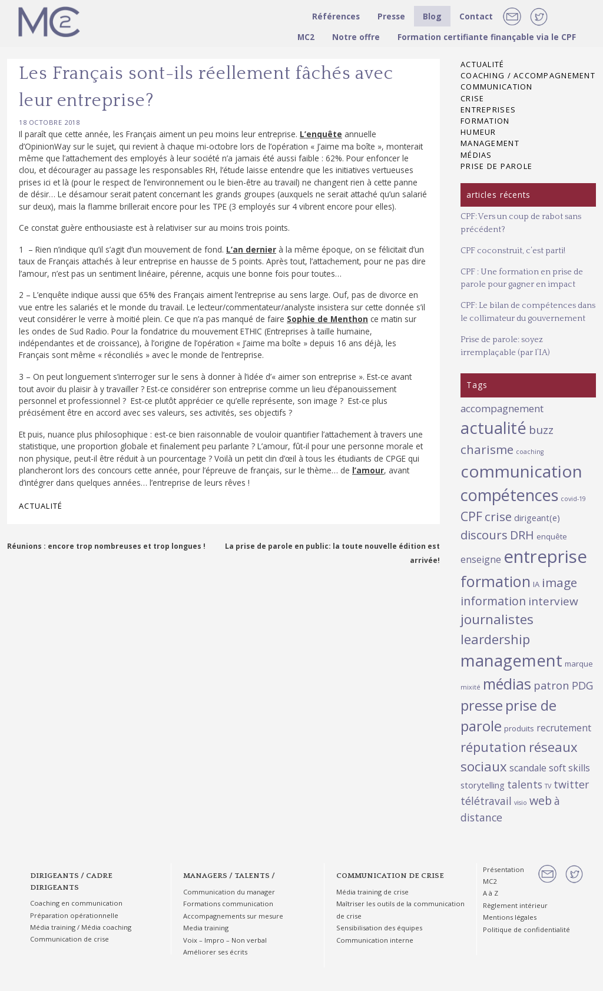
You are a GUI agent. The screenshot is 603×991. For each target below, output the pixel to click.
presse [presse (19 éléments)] (481, 705)
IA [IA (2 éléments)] (536, 584)
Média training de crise (372, 891)
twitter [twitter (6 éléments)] (571, 784)
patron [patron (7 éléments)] (551, 685)
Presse (391, 16)
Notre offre (356, 36)
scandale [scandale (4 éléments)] (527, 767)
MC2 (305, 36)
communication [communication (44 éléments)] (521, 471)
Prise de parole (496, 166)
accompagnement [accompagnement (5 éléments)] (502, 408)
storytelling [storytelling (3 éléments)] (482, 785)
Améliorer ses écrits (215, 951)
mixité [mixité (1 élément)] (470, 687)
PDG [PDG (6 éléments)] (582, 685)
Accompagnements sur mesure (233, 916)
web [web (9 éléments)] (540, 800)
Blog (432, 16)
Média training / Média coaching (80, 927)
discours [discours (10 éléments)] (484, 534)
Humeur (478, 132)
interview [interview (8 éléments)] (553, 601)
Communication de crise (69, 938)
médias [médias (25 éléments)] (507, 684)
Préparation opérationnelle (74, 915)
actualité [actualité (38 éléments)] (493, 428)
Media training (205, 927)
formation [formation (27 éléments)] (495, 581)
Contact (476, 16)
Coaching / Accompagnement (527, 75)
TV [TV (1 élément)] (548, 786)
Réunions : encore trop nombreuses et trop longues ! (106, 546)
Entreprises (488, 109)
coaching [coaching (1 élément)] (530, 452)
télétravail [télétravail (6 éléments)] (486, 801)
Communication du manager (229, 891)
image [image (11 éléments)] (559, 582)
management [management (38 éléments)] (511, 660)
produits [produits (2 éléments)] (519, 728)
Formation (485, 120)
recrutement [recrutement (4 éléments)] (563, 727)
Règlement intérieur (515, 905)
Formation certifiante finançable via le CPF (486, 36)
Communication (496, 86)
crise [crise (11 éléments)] (498, 516)
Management (489, 143)
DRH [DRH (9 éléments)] (522, 535)
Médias (476, 155)
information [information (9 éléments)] (493, 601)
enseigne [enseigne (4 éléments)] (480, 559)
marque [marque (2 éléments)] (579, 663)
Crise (472, 98)
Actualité (41, 506)
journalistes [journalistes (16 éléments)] (497, 619)
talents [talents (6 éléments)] (524, 784)
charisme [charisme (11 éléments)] (486, 449)
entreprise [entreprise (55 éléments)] (545, 556)
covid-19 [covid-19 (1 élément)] (573, 499)
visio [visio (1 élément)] (520, 802)
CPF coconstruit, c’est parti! (512, 251)
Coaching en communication (76, 903)
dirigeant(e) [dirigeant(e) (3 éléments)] (537, 517)
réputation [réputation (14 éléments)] (493, 746)
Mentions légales (509, 917)
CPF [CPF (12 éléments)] (471, 516)
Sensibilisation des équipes (379, 927)
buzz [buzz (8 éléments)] (541, 430)
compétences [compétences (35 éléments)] (509, 495)
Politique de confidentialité (526, 929)
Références (336, 16)
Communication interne (374, 940)
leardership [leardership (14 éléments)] (495, 639)
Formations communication (228, 903)
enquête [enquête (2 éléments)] (551, 536)
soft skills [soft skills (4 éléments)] (569, 767)
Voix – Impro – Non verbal (225, 940)
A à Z (490, 893)
